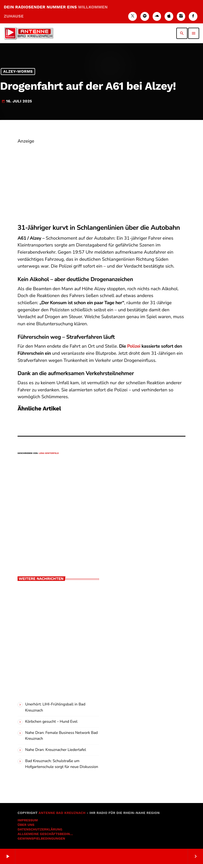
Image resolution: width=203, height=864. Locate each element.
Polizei (133, 346)
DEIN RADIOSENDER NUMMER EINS (56, 12)
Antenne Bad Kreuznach (61, 813)
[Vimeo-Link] (29, 33)
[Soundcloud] (157, 16)
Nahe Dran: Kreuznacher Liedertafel (55, 749)
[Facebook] (193, 16)
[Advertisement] (101, 180)
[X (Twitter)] (132, 16)
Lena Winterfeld (49, 453)
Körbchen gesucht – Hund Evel (51, 721)
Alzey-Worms (18, 71)
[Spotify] (144, 16)
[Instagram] (181, 16)
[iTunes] (169, 16)
